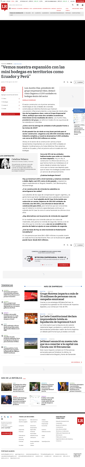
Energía (6, 335)
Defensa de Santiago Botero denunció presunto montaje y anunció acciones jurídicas (20, 401)
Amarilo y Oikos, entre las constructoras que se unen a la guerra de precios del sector (79, 129)
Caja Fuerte (33, 421)
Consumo (21, 425)
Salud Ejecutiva (46, 441)
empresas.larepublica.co (32, 454)
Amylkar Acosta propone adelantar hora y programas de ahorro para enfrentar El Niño (12, 339)
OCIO (30, 8)
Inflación (28, 13)
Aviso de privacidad (61, 429)
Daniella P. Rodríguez (29, 100)
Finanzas (6, 312)
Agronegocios (22, 419)
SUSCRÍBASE (80, 1)
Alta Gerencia (33, 419)
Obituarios (33, 437)
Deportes (44, 383)
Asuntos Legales (23, 421)
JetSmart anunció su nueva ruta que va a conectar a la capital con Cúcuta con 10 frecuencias (59, 344)
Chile (14, 383)
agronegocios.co (19, 454)
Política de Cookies (61, 437)
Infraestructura (34, 435)
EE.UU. (5, 346)
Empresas (21, 429)
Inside (43, 435)
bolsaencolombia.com (61, 454)
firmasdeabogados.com (47, 454)
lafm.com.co (66, 456)
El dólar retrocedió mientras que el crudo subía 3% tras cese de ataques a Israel (11, 317)
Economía (44, 425)
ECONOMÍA (20, 8)
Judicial (15, 396)
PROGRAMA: (6, 63)
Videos (32, 445)
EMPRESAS (26, 8)
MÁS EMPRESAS (75, 362)
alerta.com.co (5, 458)
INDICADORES (75, 8)
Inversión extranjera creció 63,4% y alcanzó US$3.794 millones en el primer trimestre (12, 294)
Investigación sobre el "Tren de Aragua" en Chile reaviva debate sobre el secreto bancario (19, 388)
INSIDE (81, 8)
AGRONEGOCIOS (46, 8)
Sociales (21, 445)
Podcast (21, 441)
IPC (33, 13)
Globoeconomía (46, 431)
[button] (24, 259)
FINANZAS (14, 8)
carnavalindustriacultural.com (26, 456)
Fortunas (68, 13)
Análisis (43, 419)
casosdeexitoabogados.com (9, 456)
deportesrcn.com (15, 458)
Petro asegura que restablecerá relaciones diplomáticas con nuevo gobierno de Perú (12, 305)
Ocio (43, 437)
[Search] (73, 5)
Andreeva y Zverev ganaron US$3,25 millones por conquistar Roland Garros (47, 388)
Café (11, 15)
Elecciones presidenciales (57, 13)
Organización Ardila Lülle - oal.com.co (77, 455)
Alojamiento (45, 13)
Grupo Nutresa (76, 13)
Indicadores (22, 435)
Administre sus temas (8, 114)
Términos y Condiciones (62, 431)
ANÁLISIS (53, 8)
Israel (5, 324)
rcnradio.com (47, 456)
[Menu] (10, 8)
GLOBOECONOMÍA (37, 8)
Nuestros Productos (61, 425)
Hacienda (6, 290)
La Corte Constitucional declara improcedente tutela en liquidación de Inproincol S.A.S (58, 319)
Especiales (33, 429)
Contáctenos (59, 427)
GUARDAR (79, 82)
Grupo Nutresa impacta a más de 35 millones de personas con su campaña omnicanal (59, 296)
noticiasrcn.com (57, 456)
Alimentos (38, 13)
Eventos (44, 429)
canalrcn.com (39, 456)
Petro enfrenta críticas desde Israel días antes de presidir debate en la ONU (11, 328)
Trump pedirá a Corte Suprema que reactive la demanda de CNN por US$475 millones (11, 350)
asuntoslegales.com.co (7, 454)
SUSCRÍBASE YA (63, 265)
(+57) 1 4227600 (5, 427)
